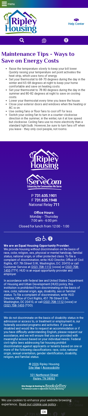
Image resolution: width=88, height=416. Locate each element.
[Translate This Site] (44, 40)
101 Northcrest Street (44, 376)
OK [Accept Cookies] (44, 412)
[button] (44, 4)
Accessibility (51, 367)
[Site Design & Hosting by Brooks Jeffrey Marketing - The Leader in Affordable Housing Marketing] (44, 387)
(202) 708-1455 (14, 305)
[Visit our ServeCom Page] (44, 182)
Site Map (34, 367)
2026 (35, 364)
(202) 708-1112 (41, 267)
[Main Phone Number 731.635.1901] (45, 195)
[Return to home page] (20, 22)
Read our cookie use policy (37, 404)
